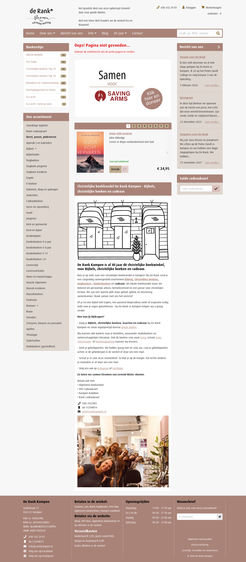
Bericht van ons (72, 33)
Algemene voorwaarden (200, 539)
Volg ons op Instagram (41, 555)
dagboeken (84, 283)
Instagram (103, 368)
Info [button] (91, 33)
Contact (137, 33)
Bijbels (129, 279)
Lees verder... (212, 85)
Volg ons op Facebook (41, 551)
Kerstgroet (186, 97)
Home (30, 33)
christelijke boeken (146, 279)
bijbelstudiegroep (105, 341)
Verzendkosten (85, 531)
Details (115, 169)
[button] (78, 152)
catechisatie (84, 341)
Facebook (117, 368)
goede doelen (128, 327)
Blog (105, 33)
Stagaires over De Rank (194, 134)
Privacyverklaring (199, 544)
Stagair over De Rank (193, 57)
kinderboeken (102, 283)
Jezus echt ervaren (120, 133)
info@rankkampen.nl (94, 411)
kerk (158, 337)
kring (143, 337)
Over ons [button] (46, 33)
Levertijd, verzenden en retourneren (200, 550)
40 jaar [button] (119, 33)
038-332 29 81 (37, 536)
